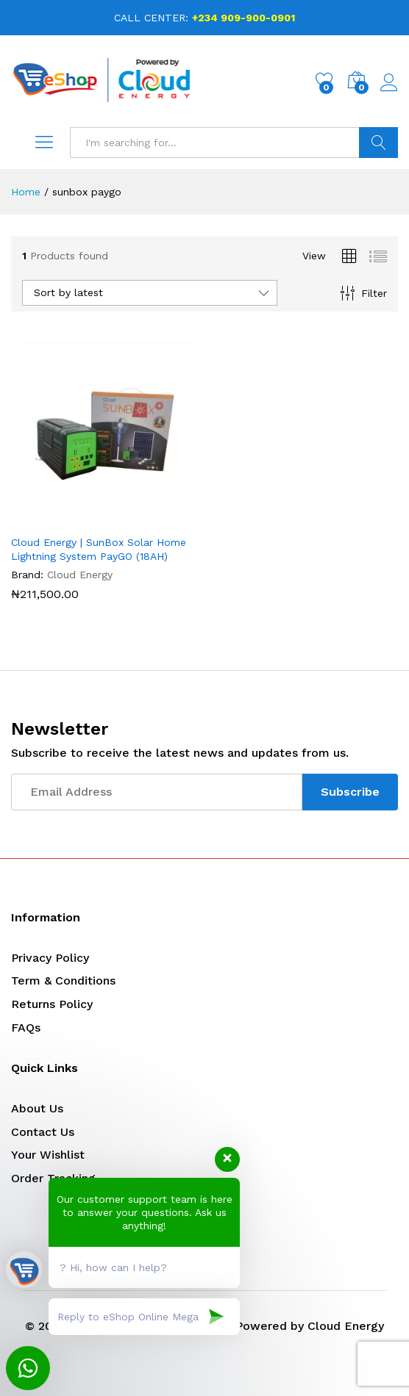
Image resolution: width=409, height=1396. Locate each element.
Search (378, 142)
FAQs (25, 1028)
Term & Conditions (63, 980)
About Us (37, 1108)
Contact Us (42, 1132)
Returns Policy (52, 1004)
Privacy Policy (50, 958)
